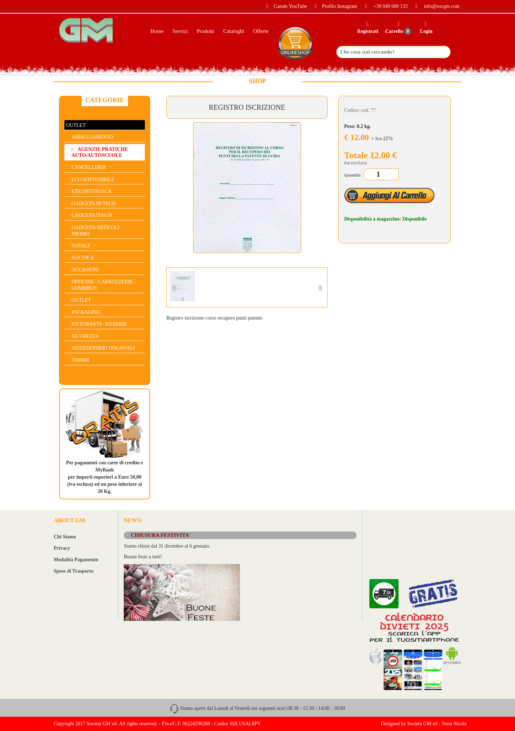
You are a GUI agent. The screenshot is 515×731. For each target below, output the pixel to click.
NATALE (81, 245)
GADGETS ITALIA (92, 215)
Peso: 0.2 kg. (357, 126)
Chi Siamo (65, 536)
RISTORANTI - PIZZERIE (99, 324)
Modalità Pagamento (76, 559)
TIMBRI (80, 360)
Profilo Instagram (333, 6)
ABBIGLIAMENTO (92, 137)
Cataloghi (233, 31)
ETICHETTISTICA (92, 191)
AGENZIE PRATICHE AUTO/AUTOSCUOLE (100, 152)
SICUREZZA (85, 336)
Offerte (261, 31)
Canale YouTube (284, 6)
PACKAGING (86, 312)
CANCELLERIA (89, 167)
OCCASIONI (85, 269)
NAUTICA (83, 258)
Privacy (62, 548)
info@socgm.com (435, 6)
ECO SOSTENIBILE (93, 179)
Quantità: (352, 175)
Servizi (180, 31)
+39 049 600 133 (384, 6)
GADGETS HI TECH (94, 203)
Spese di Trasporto (74, 571)
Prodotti (205, 31)
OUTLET (75, 125)
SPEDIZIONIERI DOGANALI (103, 348)
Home (156, 31)
